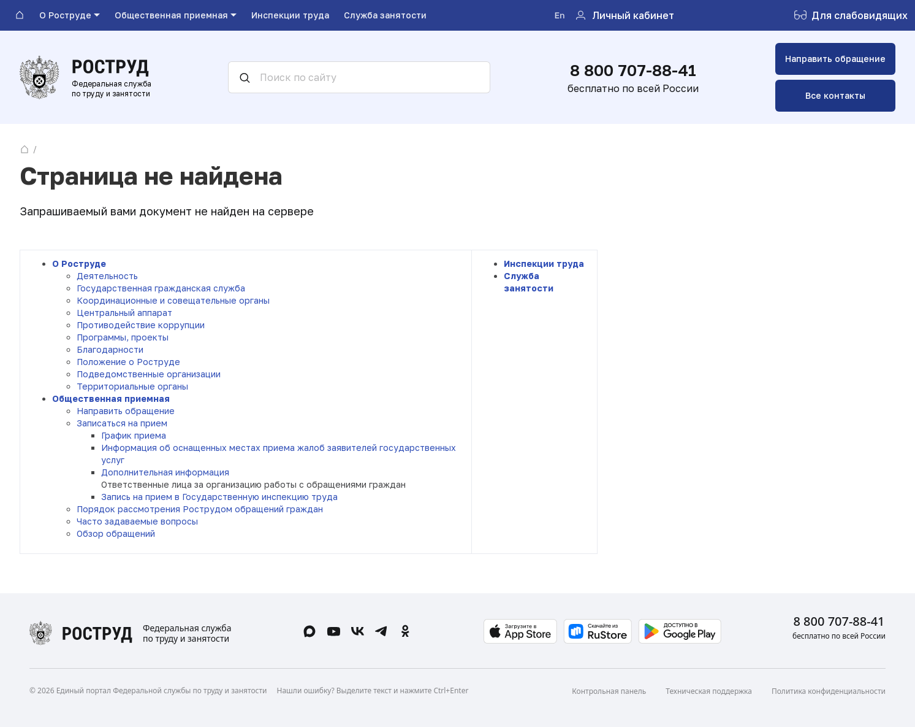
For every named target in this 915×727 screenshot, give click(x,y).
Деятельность (107, 276)
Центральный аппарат (124, 312)
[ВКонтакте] (358, 631)
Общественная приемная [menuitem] (171, 15)
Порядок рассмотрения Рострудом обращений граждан (200, 509)
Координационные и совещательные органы (173, 300)
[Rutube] (334, 631)
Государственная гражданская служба (161, 288)
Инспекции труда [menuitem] (290, 15)
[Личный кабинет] (624, 16)
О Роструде (79, 263)
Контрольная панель (609, 691)
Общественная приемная (111, 398)
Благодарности (110, 349)
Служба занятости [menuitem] (385, 15)
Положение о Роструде (128, 361)
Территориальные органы (132, 386)
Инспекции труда (544, 263)
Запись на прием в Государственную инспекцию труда (219, 496)
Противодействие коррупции (141, 325)
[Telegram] (381, 631)
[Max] (309, 631)
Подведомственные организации (149, 374)
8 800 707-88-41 (633, 70)
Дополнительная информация (165, 472)
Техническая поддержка (709, 691)
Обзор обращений (116, 533)
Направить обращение (835, 58)
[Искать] (240, 77)
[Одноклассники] (405, 631)
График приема (133, 435)
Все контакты (835, 95)
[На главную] (19, 15)
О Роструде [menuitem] (65, 15)
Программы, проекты (123, 337)
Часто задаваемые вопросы (137, 521)
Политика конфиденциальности (829, 691)
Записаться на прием (122, 423)
